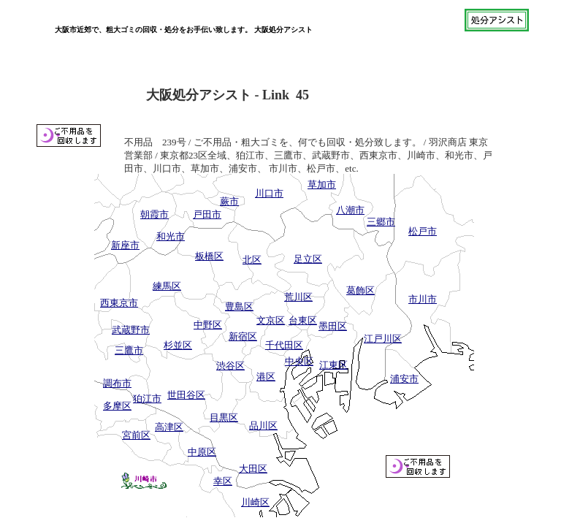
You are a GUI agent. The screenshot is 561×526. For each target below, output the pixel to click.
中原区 (202, 451)
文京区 (270, 320)
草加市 (322, 184)
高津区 (169, 427)
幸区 (222, 481)
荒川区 (298, 296)
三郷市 (381, 221)
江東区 (333, 364)
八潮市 (350, 210)
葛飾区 (360, 290)
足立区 (308, 259)
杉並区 (178, 345)
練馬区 (167, 286)
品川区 (263, 425)
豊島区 (239, 306)
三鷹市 (129, 350)
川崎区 (255, 502)
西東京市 (119, 302)
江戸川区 (383, 338)
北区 (252, 259)
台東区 (303, 320)
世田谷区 (186, 394)
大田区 (253, 468)
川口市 (269, 193)
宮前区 (136, 435)
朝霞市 (154, 214)
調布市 (117, 383)
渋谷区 (230, 365)
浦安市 (404, 378)
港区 (265, 376)
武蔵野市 (131, 329)
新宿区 (243, 336)
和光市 (170, 236)
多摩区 (117, 405)
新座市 (125, 245)
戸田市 (207, 214)
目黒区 (224, 417)
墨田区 (332, 326)
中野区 (208, 324)
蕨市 (229, 201)
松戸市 (422, 231)
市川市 (422, 299)
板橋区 (209, 256)
